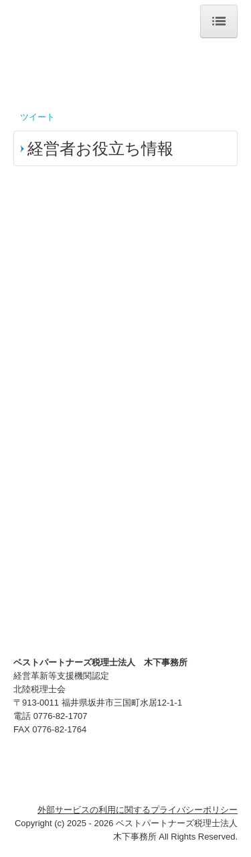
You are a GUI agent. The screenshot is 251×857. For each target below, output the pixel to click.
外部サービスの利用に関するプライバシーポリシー (137, 810)
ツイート (37, 117)
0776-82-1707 (60, 716)
